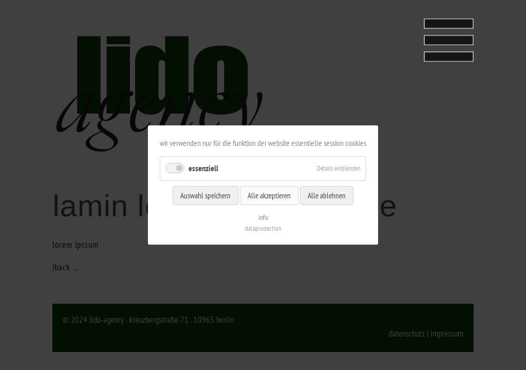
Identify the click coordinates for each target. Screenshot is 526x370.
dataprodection (263, 228)
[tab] (409, 37)
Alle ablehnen (327, 195)
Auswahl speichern (205, 195)
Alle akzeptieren (269, 195)
